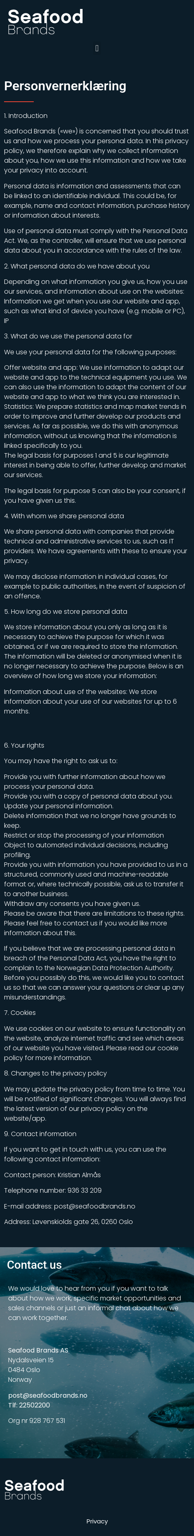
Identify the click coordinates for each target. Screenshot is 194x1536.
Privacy (97, 1521)
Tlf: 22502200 (29, 1405)
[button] (97, 48)
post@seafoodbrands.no (47, 1395)
